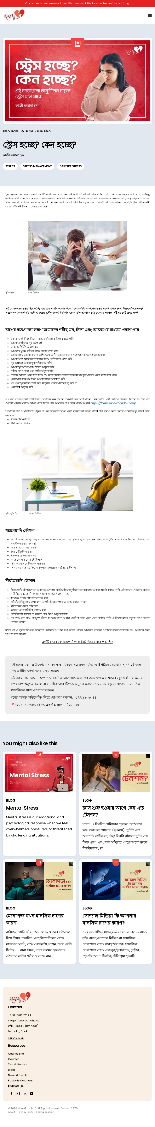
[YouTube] (31, 1094)
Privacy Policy (25, 1112)
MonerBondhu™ (27, 1108)
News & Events (18, 1075)
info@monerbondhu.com (25, 1020)
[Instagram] (18, 1094)
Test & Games (17, 1064)
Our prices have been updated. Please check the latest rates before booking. (77, 3)
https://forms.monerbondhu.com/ (113, 403)
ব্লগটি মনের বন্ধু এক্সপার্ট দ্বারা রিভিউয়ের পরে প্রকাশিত (77, 642)
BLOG (29, 131)
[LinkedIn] (25, 1094)
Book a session (45, 1112)
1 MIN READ (44, 131)
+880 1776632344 (19, 1015)
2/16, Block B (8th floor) (23, 1026)
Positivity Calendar (20, 1080)
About (11, 1112)
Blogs (12, 1070)
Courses (13, 1059)
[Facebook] (11, 1094)
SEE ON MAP (16, 1038)
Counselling (16, 1054)
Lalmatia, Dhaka (18, 1031)
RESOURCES (10, 131)
